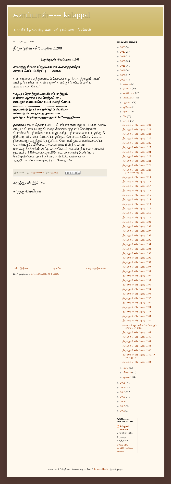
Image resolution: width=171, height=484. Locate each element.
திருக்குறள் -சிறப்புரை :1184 (136, 341)
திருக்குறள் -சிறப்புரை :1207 (136, 231)
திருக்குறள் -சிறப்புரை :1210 (136, 217)
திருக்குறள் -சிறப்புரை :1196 (136, 280)
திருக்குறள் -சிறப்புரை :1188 (136, 316)
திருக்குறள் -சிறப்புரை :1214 (136, 199)
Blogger (106, 469)
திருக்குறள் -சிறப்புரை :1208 (136, 226)
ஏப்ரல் (126, 121)
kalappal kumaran (124, 428)
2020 (123, 75)
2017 (123, 387)
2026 (123, 47)
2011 (122, 411)
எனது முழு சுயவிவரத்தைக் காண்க (125, 448)
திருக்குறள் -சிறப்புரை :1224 (136, 152)
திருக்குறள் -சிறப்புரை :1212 (136, 208)
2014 (123, 401)
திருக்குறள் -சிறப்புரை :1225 (136, 147)
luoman (97, 469)
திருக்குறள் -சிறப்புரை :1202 (136, 253)
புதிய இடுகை (21, 268)
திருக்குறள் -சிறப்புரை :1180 (136, 362)
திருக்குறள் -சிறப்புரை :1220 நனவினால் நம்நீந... (136, 171)
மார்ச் (126, 368)
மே (125, 116)
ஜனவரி (127, 377)
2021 (123, 70)
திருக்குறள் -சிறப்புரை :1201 (136, 258)
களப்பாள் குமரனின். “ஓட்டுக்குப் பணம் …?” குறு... (139, 326)
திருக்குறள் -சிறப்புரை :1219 (136, 177)
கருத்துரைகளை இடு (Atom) (45, 274)
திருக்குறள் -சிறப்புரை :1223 (136, 156)
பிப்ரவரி (127, 372)
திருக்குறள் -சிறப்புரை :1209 (136, 222)
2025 (123, 52)
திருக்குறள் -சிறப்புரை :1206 (136, 235)
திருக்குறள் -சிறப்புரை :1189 (136, 311)
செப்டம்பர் (129, 97)
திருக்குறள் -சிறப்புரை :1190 (136, 307)
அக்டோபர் (129, 93)
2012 (123, 406)
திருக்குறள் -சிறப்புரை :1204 (136, 244)
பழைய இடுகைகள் (96, 268)
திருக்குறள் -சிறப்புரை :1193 (136, 294)
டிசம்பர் (127, 84)
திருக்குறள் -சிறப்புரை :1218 (136, 181)
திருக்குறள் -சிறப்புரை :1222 (136, 161)
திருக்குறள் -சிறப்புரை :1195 (136, 284)
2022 (123, 66)
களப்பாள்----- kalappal (51, 14)
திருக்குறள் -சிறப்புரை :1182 (136, 350)
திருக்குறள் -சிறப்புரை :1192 (136, 298)
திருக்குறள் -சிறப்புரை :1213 (136, 204)
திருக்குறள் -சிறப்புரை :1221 (136, 165)
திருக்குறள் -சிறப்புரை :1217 (136, 186)
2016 (123, 392)
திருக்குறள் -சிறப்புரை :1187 (136, 320)
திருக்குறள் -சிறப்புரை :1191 (136, 302)
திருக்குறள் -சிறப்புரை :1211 (136, 213)
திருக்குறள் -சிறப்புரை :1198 (136, 271)
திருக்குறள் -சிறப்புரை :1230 (136, 125)
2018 (123, 383)
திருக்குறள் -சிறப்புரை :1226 (136, 143)
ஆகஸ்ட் (127, 102)
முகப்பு (57, 268)
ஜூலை (127, 107)
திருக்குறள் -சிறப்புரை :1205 (136, 240)
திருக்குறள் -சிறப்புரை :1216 (136, 190)
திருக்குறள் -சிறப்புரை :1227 (136, 138)
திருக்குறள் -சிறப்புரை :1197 (136, 275)
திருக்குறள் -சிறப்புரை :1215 (136, 195)
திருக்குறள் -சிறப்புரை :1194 (136, 289)
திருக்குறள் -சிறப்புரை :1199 (136, 267)
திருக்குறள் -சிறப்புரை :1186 (136, 332)
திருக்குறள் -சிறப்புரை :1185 (136, 337)
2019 (123, 80)
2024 (123, 56)
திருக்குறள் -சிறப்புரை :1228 (136, 134)
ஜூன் (126, 111)
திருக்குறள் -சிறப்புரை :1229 (136, 129)
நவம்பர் (127, 88)
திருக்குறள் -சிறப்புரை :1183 (136, 346)
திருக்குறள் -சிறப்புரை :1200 (136, 262)
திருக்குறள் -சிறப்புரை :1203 (136, 249)
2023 (123, 61)
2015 (123, 397)
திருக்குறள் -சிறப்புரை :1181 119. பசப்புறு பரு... (138, 356)
